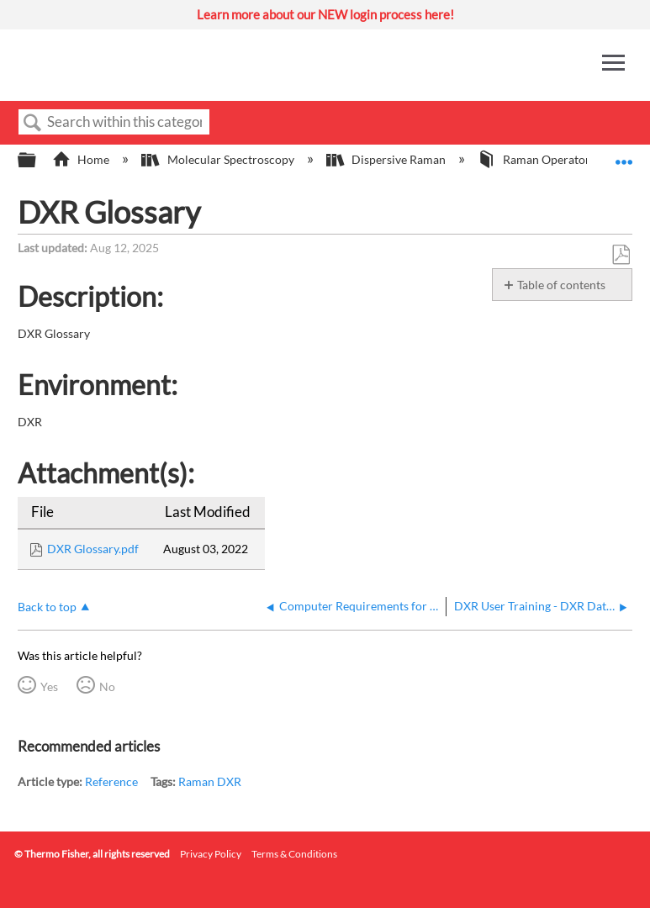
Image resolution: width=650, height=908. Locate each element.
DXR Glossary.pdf (93, 548)
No (107, 686)
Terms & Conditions (294, 853)
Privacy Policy (210, 853)
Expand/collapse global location (624, 155)
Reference (111, 781)
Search (33, 123)
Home (82, 159)
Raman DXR (209, 781)
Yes (49, 686)
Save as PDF (620, 255)
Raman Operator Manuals (559, 159)
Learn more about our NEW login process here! (325, 14)
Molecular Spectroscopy (218, 159)
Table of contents (561, 284)
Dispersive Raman (387, 159)
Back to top (47, 606)
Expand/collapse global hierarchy (38, 161)
